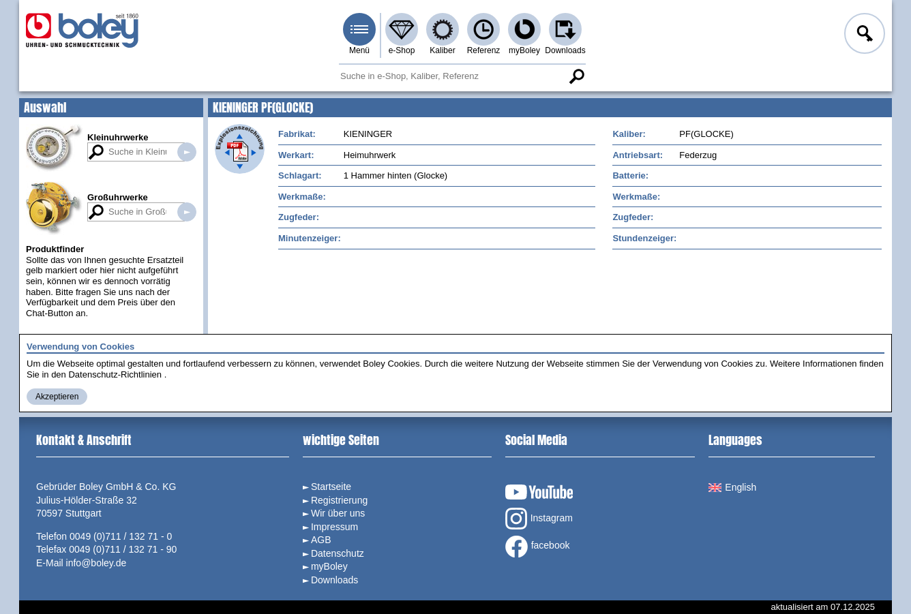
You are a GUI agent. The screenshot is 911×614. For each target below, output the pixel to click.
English (732, 487)
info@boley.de (96, 562)
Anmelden (863, 35)
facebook (537, 546)
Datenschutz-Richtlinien (115, 374)
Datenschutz (337, 553)
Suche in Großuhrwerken (186, 211)
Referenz (484, 50)
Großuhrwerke (117, 197)
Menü (359, 50)
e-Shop (402, 50)
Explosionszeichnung (240, 149)
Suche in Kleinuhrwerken (186, 152)
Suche (576, 76)
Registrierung (339, 500)
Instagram (539, 518)
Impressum (334, 526)
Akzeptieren (56, 396)
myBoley (524, 50)
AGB (321, 539)
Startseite (331, 486)
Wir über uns (338, 513)
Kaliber (442, 50)
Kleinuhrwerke (118, 137)
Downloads (565, 50)
